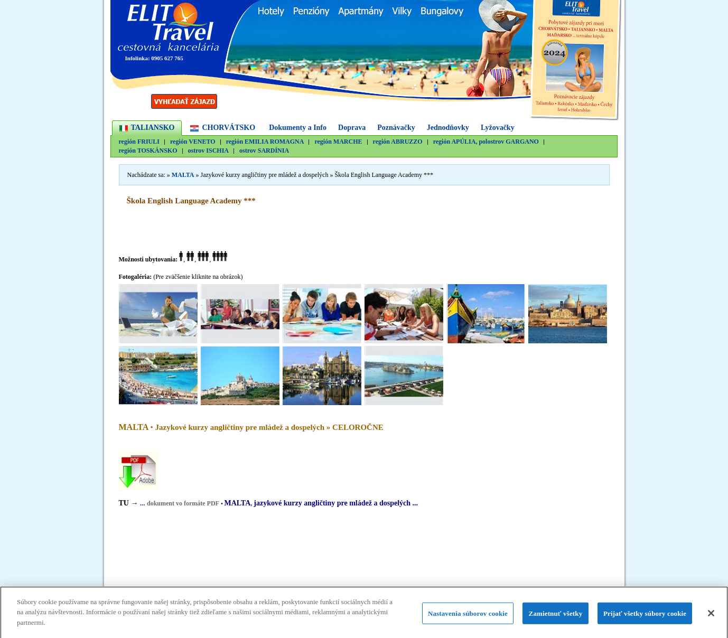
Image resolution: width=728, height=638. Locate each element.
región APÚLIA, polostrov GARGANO (486, 141)
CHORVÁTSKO (228, 128)
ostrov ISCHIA (208, 150)
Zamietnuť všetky (556, 616)
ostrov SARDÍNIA (264, 150)
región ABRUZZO (398, 141)
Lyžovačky (498, 128)
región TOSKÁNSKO (148, 150)
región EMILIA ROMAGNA (265, 141)
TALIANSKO (153, 128)
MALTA (183, 175)
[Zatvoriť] (711, 615)
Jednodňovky (448, 128)
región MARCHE (338, 141)
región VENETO (193, 141)
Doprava (352, 128)
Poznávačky (396, 128)
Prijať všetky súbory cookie (644, 616)
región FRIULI (139, 141)
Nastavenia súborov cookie (468, 616)
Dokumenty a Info (297, 128)
